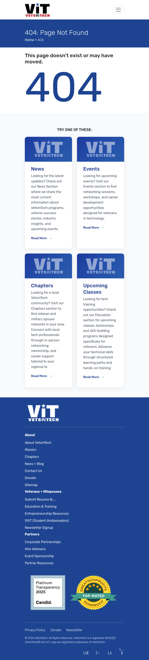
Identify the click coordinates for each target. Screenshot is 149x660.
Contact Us (33, 471)
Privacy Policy (35, 630)
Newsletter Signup (39, 528)
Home (29, 40)
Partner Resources (39, 563)
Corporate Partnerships (43, 542)
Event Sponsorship (39, 556)
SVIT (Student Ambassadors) (47, 521)
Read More (39, 238)
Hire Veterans (35, 549)
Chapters (32, 457)
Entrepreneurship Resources (47, 514)
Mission (30, 450)
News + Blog (34, 464)
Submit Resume (39, 499)
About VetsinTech (38, 443)
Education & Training (40, 506)
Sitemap (31, 485)
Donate (30, 478)
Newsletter (74, 630)
